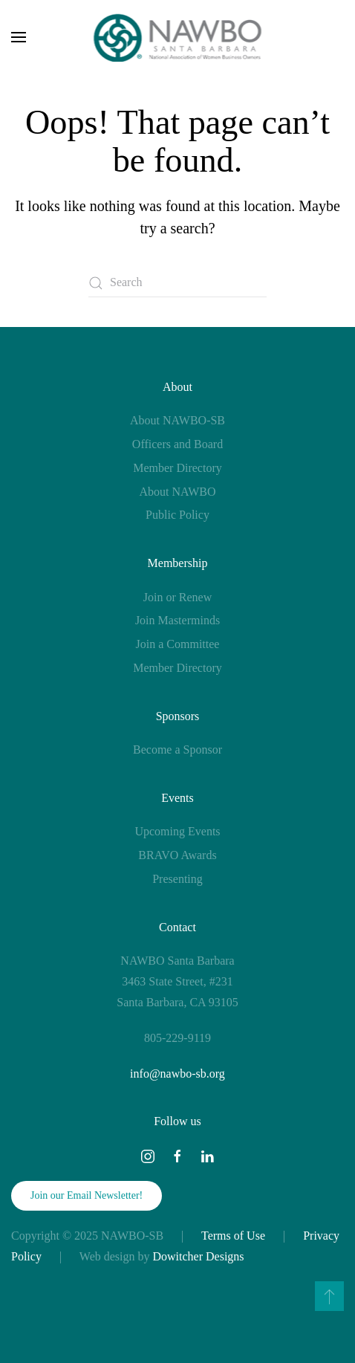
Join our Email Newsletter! (86, 1195)
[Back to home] (178, 37)
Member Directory (177, 468)
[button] (18, 37)
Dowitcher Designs (198, 1256)
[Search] (177, 283)
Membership (178, 563)
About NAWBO (177, 491)
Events (177, 797)
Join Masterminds (177, 620)
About (177, 387)
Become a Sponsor (177, 749)
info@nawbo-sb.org (177, 1073)
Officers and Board (177, 444)
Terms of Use (233, 1235)
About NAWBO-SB (177, 420)
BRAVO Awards (177, 855)
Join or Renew (177, 597)
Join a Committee (178, 644)
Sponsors (178, 716)
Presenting (177, 878)
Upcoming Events (177, 831)
